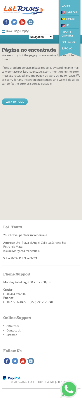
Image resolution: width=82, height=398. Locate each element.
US (65, 25)
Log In (65, 5)
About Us (13, 326)
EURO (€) (66, 48)
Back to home (15, 101)
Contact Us (14, 330)
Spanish (68, 19)
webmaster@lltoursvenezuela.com (27, 72)
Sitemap (12, 335)
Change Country (67, 33)
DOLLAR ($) (68, 42)
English (69, 12)
